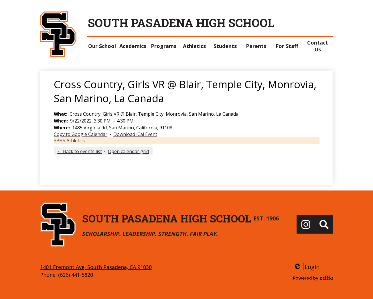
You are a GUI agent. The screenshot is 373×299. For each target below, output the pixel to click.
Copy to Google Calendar (80, 134)
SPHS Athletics (69, 140)
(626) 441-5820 (75, 274)
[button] (102, 46)
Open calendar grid (128, 151)
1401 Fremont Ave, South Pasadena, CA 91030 (96, 267)
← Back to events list (79, 151)
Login (306, 266)
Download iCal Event (135, 134)
